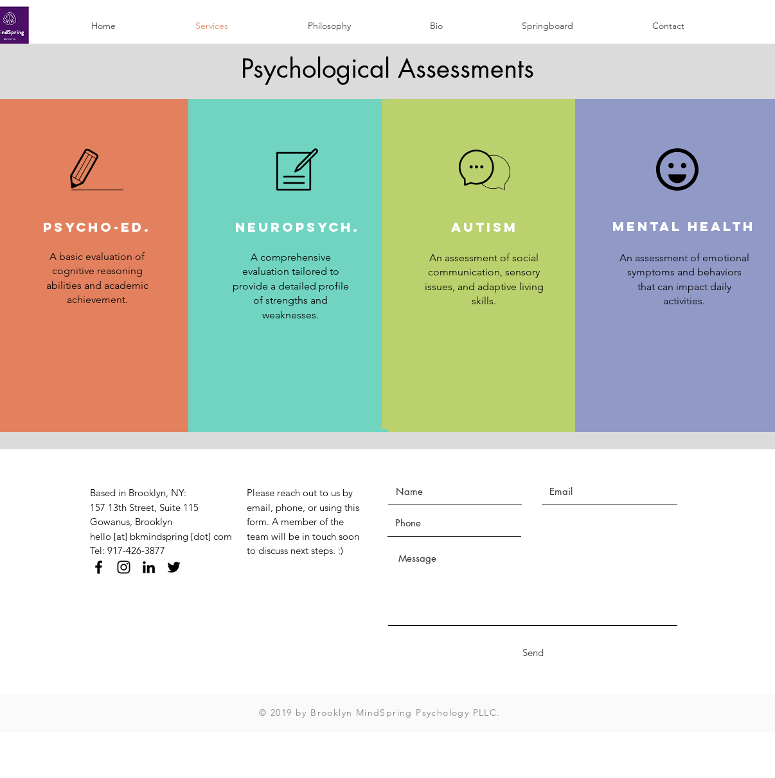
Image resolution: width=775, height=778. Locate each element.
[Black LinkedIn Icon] (148, 567)
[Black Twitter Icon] (174, 567)
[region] (291, 265)
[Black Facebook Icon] (98, 567)
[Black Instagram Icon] (123, 567)
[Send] (532, 652)
